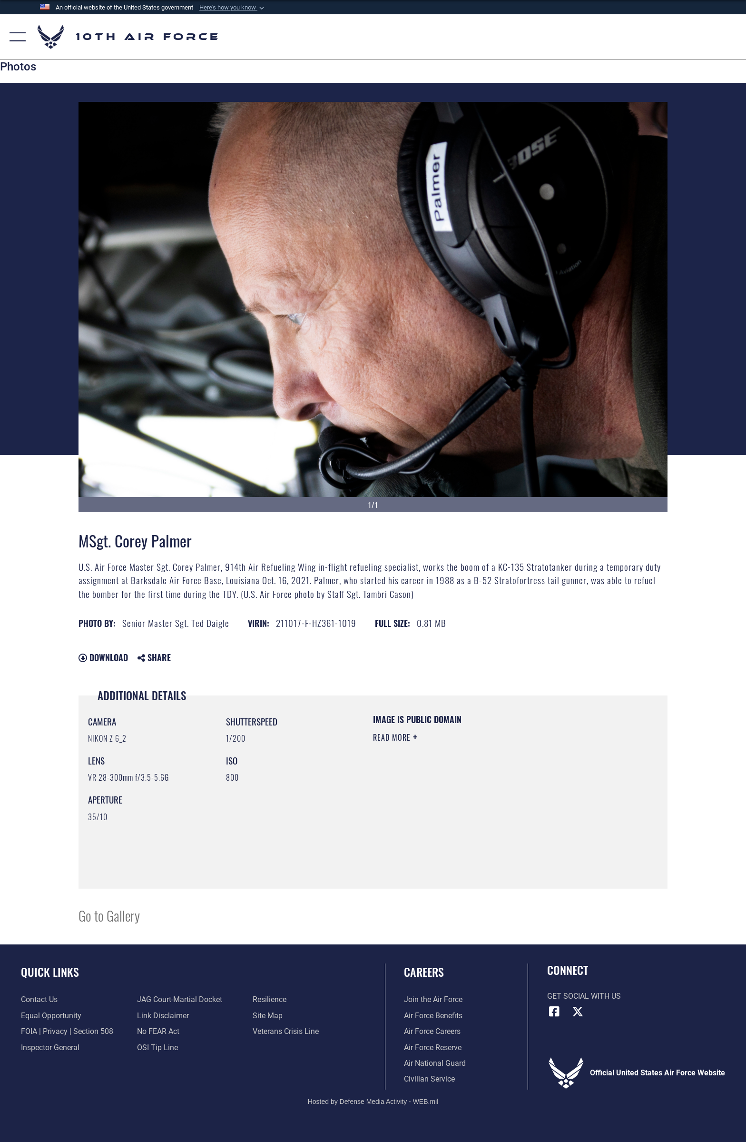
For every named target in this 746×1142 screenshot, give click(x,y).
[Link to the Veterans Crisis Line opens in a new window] (286, 1031)
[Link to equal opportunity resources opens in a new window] (51, 1015)
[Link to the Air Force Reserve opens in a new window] (432, 1047)
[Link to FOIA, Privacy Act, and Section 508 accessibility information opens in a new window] (67, 1031)
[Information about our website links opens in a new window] (163, 1015)
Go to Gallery (109, 915)
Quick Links (50, 971)
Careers (424, 971)
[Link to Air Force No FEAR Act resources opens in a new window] (158, 1031)
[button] (232, 7)
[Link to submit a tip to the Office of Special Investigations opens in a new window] (157, 1047)
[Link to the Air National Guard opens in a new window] (435, 1063)
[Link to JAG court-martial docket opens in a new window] (179, 999)
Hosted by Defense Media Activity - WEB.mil (373, 1101)
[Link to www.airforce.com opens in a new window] (433, 999)
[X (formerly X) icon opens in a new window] (577, 1011)
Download (103, 657)
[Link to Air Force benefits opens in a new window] (433, 1015)
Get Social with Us (584, 996)
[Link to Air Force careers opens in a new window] (432, 1031)
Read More (393, 737)
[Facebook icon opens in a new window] (554, 1011)
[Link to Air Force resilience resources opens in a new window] (269, 999)
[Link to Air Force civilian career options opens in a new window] (429, 1078)
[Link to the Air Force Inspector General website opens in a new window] (50, 1047)
